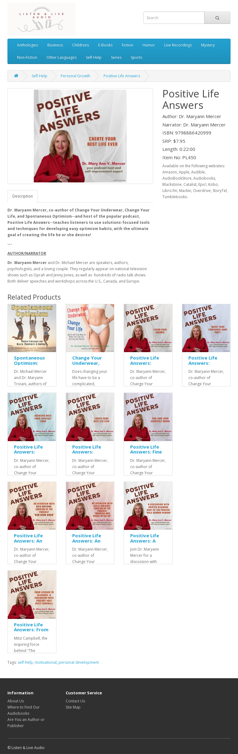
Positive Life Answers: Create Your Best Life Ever (88, 454)
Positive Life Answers (122, 76)
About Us (15, 701)
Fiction (127, 45)
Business (55, 45)
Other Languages (61, 57)
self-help (25, 662)
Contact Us (75, 701)
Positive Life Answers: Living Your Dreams (144, 365)
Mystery (208, 45)
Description (22, 196)
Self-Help (94, 57)
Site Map (73, 707)
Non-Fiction (27, 57)
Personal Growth (75, 76)
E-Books (105, 45)
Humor (149, 45)
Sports (136, 57)
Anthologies (27, 45)
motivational (46, 662)
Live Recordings (178, 45)
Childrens (80, 45)
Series (116, 57)
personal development (79, 662)
